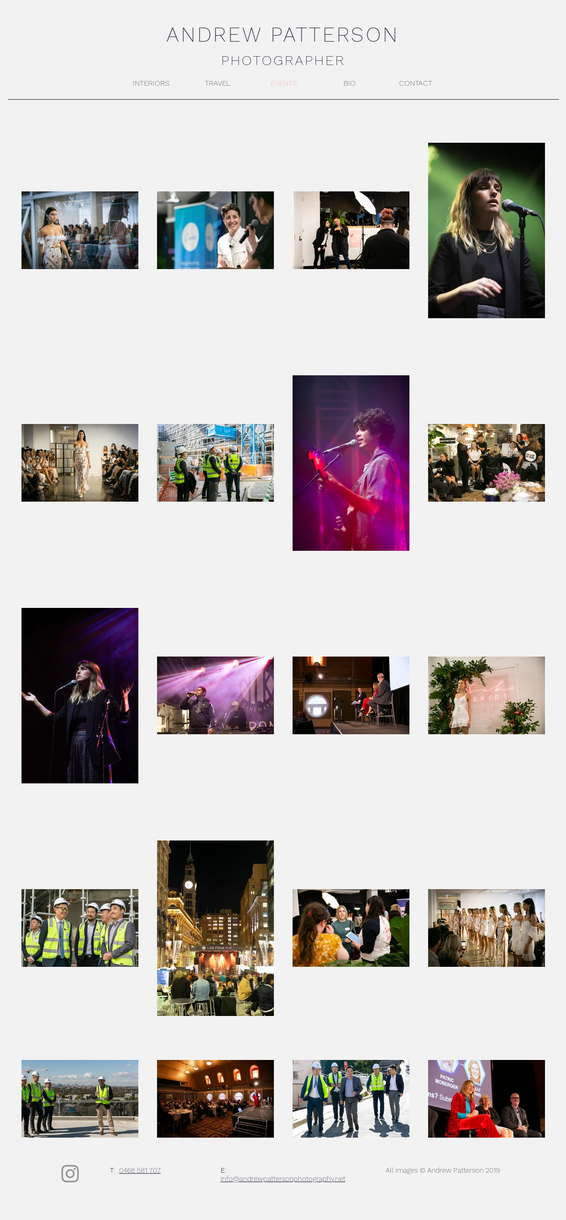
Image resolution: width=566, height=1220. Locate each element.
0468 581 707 (140, 1170)
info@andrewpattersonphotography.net (283, 1179)
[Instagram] (70, 1173)
